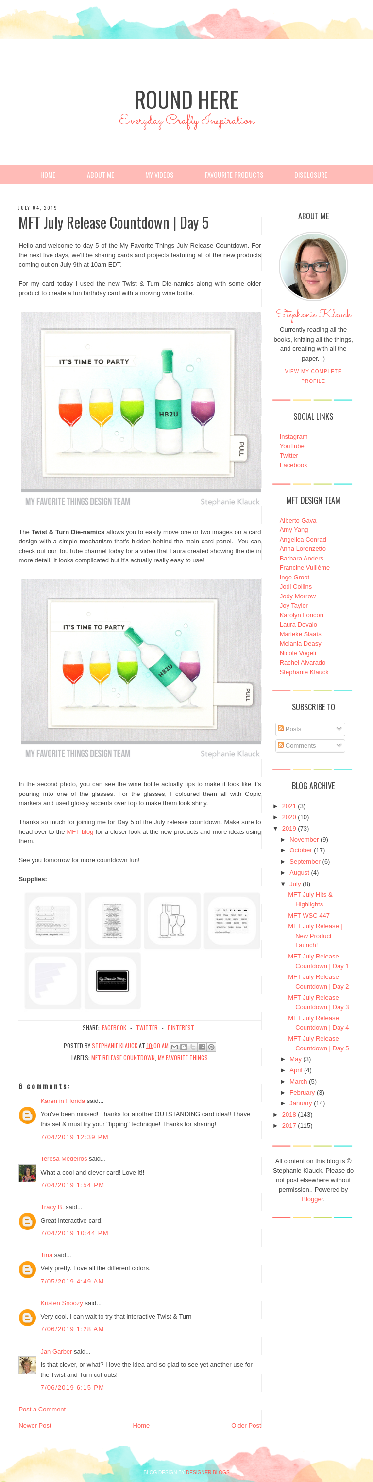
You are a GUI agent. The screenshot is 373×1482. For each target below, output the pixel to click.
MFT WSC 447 (309, 915)
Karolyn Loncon (301, 615)
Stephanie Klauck (313, 317)
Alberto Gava (298, 520)
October (300, 850)
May (295, 1059)
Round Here (186, 99)
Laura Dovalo (298, 624)
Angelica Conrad (303, 539)
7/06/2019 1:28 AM (72, 1329)
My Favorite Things (183, 1057)
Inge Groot (294, 577)
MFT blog (80, 831)
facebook (114, 1027)
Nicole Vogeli (298, 653)
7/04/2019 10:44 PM (74, 1233)
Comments (297, 745)
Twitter (289, 455)
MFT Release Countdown (123, 1057)
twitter (147, 1027)
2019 (289, 828)
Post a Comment (42, 1409)
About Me (100, 174)
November (304, 839)
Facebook (293, 465)
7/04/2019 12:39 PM (74, 1136)
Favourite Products (234, 174)
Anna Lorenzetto (303, 548)
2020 (289, 817)
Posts (289, 729)
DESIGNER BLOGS (207, 1472)
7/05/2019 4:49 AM (72, 1281)
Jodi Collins (296, 586)
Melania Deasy (301, 643)
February (302, 1092)
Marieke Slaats (301, 634)
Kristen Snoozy (62, 1303)
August (299, 872)
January (300, 1103)
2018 (289, 1114)
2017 (289, 1125)
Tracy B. (52, 1207)
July (295, 883)
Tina (46, 1255)
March (298, 1081)
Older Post (246, 1425)
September (305, 861)
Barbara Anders (301, 558)
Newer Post (34, 1425)
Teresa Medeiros (63, 1158)
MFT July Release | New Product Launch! (315, 935)
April (295, 1070)
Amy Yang (294, 529)
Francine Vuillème (305, 567)
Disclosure (310, 174)
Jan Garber (56, 1351)
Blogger (312, 1199)
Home (47, 174)
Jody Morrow (298, 596)
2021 (289, 806)
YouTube (292, 446)
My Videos (159, 174)
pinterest (181, 1027)
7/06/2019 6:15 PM (72, 1387)
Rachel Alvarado (303, 662)
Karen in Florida (62, 1100)
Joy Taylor (294, 605)
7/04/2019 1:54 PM (72, 1185)
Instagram (294, 436)
